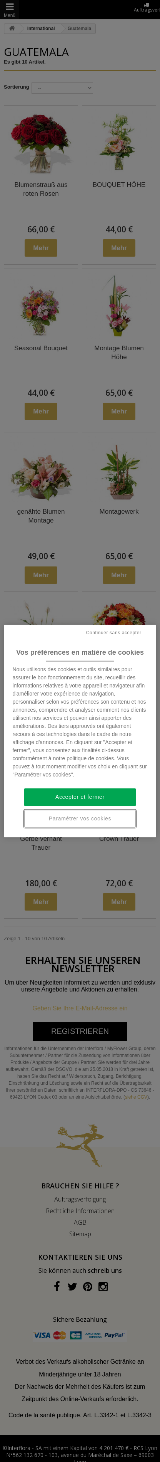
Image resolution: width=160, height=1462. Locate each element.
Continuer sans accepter (114, 632)
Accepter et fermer (80, 797)
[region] (80, 731)
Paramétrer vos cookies (80, 818)
